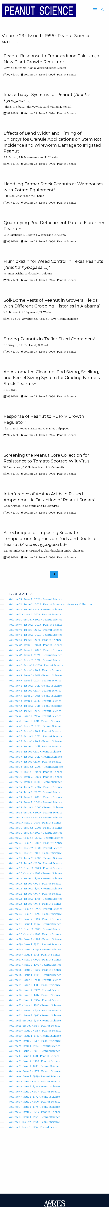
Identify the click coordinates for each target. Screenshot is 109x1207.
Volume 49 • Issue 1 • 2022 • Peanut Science (35, 629)
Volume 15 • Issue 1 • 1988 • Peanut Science (35, 985)
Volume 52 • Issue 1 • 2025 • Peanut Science (35, 609)
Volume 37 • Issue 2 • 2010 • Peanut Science (35, 756)
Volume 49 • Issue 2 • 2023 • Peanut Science (35, 624)
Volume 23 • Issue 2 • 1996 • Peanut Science (35, 898)
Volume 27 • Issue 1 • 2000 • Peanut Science (35, 863)
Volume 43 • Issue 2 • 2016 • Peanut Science (35, 695)
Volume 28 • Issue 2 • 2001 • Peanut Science (35, 848)
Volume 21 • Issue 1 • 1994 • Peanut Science (35, 924)
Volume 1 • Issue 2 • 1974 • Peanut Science (34, 1122)
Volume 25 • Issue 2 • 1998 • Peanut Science (35, 878)
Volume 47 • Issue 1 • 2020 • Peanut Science (35, 655)
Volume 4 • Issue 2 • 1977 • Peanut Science (34, 1091)
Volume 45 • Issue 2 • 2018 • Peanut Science (35, 675)
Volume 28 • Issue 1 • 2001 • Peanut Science (35, 853)
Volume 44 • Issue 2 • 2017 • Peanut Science (35, 685)
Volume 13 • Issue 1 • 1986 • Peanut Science (35, 1005)
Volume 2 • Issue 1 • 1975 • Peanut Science (34, 1117)
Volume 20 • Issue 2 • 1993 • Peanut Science (35, 929)
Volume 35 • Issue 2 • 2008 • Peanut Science (35, 776)
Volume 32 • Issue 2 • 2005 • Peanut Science (36, 807)
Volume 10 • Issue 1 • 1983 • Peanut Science (35, 1035)
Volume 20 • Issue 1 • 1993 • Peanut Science (35, 934)
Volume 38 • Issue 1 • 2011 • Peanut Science (35, 751)
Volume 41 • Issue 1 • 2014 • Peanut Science (35, 721)
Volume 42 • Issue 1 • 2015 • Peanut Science (35, 711)
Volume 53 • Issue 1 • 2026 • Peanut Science (35, 599)
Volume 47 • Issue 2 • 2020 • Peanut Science (36, 650)
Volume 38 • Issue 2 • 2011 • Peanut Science (35, 746)
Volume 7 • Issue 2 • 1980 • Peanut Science (34, 1061)
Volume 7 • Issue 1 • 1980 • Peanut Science (34, 1066)
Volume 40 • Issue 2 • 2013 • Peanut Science (35, 726)
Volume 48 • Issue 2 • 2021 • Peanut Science (35, 634)
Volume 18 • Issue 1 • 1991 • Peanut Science (34, 954)
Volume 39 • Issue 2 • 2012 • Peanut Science (35, 736)
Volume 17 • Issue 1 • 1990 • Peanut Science (35, 964)
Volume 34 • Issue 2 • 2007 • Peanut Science (36, 787)
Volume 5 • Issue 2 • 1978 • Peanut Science (34, 1081)
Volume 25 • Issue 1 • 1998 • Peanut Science (35, 883)
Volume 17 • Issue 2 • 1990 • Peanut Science (35, 959)
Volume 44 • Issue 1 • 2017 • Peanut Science (35, 690)
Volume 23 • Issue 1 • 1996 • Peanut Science (35, 903)
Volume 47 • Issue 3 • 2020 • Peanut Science (35, 645)
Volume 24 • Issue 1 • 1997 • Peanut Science (35, 893)
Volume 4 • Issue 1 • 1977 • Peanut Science (34, 1096)
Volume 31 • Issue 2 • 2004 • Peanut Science (35, 817)
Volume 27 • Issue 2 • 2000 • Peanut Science (36, 858)
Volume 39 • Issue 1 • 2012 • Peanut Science (35, 741)
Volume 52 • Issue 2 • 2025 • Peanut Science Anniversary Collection (50, 604)
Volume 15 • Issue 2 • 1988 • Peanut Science (35, 980)
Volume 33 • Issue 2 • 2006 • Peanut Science (36, 797)
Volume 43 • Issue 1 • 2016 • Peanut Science (35, 700)
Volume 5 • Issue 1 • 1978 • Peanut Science (34, 1086)
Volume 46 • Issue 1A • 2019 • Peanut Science (36, 665)
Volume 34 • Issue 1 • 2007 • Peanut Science (35, 792)
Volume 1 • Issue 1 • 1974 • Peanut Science (34, 1127)
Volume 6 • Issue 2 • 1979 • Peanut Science (35, 1071)
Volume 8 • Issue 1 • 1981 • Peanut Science (34, 1056)
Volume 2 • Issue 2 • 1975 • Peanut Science (34, 1112)
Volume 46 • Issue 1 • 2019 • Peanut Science (35, 670)
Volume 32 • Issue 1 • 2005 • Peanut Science (35, 812)
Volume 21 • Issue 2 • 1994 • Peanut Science (35, 919)
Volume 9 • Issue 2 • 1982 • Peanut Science (35, 1040)
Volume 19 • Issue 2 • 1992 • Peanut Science (35, 939)
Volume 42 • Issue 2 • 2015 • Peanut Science (35, 705)
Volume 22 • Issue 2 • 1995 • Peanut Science (35, 908)
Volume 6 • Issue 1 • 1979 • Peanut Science (34, 1076)
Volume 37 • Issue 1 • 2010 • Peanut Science (35, 761)
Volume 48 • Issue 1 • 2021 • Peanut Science (35, 639)
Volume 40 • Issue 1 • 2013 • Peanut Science (35, 731)
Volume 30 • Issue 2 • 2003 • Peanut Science (36, 827)
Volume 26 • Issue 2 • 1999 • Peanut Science (35, 868)
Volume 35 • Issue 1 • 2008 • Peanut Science (35, 782)
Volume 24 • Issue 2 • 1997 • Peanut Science (35, 888)
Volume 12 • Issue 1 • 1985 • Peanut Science (35, 1015)
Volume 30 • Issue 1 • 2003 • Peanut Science (35, 832)
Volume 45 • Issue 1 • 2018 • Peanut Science (35, 680)
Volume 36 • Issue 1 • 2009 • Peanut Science (35, 772)
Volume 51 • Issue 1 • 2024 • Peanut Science (35, 614)
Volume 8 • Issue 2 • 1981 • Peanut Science (34, 1051)
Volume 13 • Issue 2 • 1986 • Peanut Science (35, 1000)
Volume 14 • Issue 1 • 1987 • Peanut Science (35, 995)
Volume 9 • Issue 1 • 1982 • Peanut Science (34, 1046)
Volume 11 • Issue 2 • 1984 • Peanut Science (35, 1020)
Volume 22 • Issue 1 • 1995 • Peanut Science (35, 914)
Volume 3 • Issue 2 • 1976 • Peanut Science (34, 1101)
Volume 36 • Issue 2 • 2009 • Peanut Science (36, 766)
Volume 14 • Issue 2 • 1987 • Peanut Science (35, 990)
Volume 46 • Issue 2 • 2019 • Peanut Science (35, 660)
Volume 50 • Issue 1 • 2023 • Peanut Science (35, 619)
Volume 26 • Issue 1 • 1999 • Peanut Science (35, 873)
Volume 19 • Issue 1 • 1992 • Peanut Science (35, 944)
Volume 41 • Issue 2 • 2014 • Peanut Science (35, 716)
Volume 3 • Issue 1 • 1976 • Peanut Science (34, 1106)
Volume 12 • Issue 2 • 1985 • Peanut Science (35, 1010)
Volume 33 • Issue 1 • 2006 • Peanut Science (35, 802)
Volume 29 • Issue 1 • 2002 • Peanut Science (36, 843)
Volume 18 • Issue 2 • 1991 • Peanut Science (35, 949)
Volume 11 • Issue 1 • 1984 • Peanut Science (34, 1025)
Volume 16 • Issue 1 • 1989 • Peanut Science (35, 975)
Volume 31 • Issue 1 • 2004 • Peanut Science (35, 822)
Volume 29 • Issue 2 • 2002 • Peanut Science (36, 837)
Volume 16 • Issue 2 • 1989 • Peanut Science (35, 969)
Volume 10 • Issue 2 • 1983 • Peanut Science (35, 1030)
